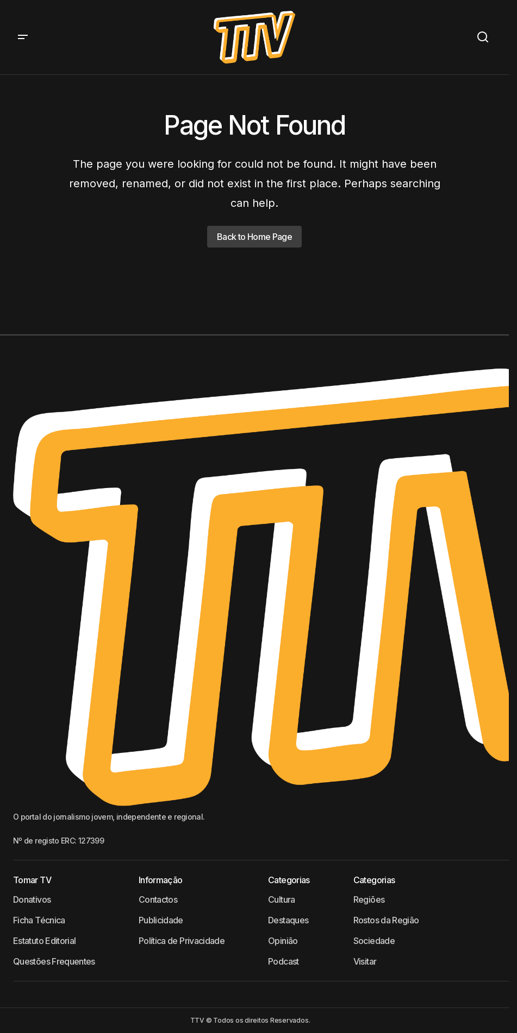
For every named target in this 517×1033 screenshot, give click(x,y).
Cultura (281, 899)
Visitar (365, 961)
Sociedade (374, 940)
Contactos (158, 899)
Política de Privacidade (182, 940)
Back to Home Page (254, 236)
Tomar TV (32, 879)
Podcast (283, 961)
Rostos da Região (386, 920)
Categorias (289, 879)
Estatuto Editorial (44, 940)
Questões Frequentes (54, 961)
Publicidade (161, 920)
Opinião (283, 940)
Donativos (32, 899)
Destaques (288, 920)
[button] (23, 37)
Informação (161, 879)
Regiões (369, 899)
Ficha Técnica (39, 920)
